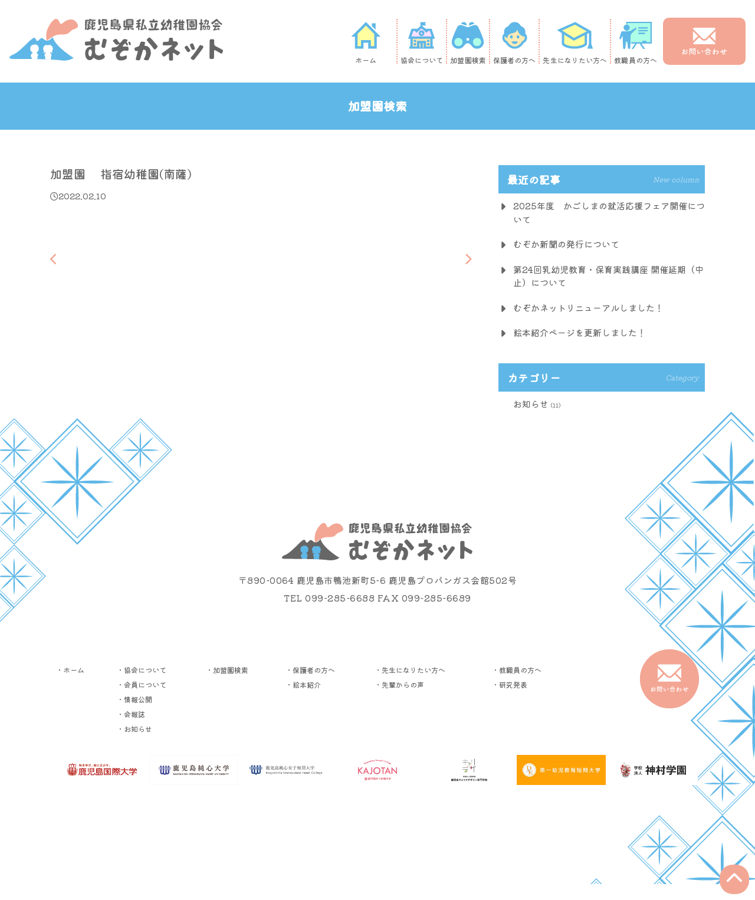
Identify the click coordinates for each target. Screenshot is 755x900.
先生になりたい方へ (575, 43)
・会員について (141, 684)
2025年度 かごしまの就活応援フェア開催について (609, 212)
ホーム (365, 43)
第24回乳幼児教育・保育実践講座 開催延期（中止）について (608, 276)
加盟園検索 (468, 43)
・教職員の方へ (516, 670)
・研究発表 (509, 684)
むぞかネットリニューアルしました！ (588, 307)
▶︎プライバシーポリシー (377, 827)
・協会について (141, 670)
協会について (422, 43)
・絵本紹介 (303, 684)
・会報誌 (131, 714)
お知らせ (531, 404)
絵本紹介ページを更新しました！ (579, 332)
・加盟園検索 (227, 670)
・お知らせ (134, 729)
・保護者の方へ (310, 670)
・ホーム (70, 670)
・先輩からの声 (399, 684)
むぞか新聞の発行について (566, 244)
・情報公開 (134, 699)
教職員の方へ (635, 43)
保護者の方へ (514, 43)
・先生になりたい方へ (410, 670)
